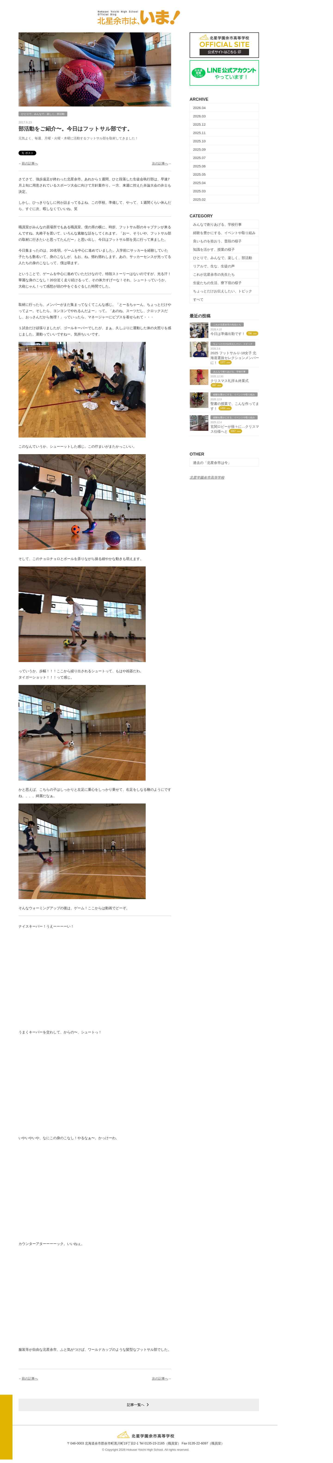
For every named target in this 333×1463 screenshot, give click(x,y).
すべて (198, 299)
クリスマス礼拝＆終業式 (229, 381)
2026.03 (199, 116)
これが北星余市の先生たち (214, 274)
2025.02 (199, 199)
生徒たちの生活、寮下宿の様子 (217, 283)
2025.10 (199, 141)
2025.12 (199, 124)
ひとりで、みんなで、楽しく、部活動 (222, 258)
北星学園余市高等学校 (207, 477)
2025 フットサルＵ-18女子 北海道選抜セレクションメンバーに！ (234, 358)
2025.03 (199, 191)
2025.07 (199, 158)
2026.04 (199, 108)
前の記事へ (30, 163)
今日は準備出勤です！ (227, 334)
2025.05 (199, 174)
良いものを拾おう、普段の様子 (217, 241)
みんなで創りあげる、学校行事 (217, 224)
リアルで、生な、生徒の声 (214, 266)
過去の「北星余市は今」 (212, 463)
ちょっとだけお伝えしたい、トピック (222, 291)
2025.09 (199, 149)
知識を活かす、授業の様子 (214, 249)
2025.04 (199, 183)
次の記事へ (160, 163)
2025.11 (199, 133)
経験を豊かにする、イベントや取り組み (224, 233)
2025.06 (199, 166)
